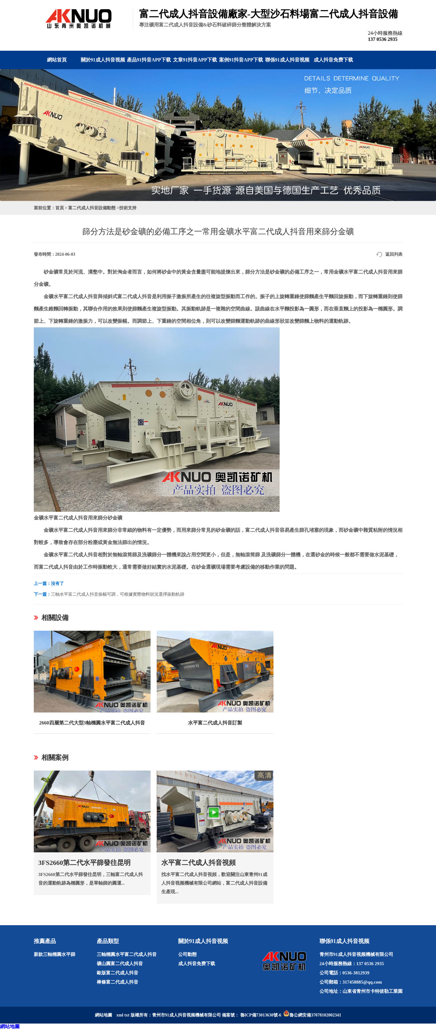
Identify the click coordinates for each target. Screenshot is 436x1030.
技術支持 (127, 208)
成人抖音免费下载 (333, 59)
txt (126, 1015)
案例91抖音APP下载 (241, 59)
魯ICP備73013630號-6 (260, 1015)
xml (120, 1015)
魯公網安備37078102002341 (315, 1015)
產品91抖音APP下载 (149, 59)
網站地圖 (10, 1026)
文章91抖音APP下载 (195, 59)
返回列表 (394, 254)
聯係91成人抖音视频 (287, 59)
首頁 (59, 208)
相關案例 (55, 757)
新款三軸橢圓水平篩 (54, 954)
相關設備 (55, 618)
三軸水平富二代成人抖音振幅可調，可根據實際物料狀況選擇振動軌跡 (117, 594)
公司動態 (187, 954)
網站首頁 (57, 59)
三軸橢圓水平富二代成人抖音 (127, 954)
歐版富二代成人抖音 (117, 972)
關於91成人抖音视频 (103, 59)
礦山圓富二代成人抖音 (120, 963)
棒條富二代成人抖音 (117, 982)
